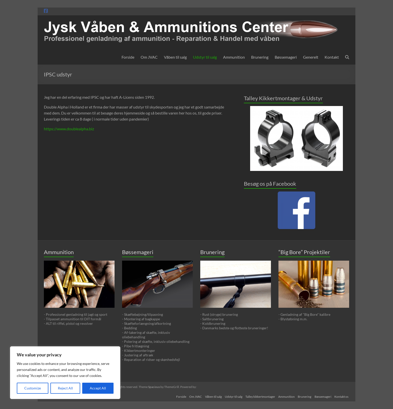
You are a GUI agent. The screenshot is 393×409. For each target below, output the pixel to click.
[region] (65, 372)
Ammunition (234, 57)
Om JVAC (149, 57)
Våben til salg (175, 57)
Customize (32, 388)
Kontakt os (342, 396)
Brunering (259, 57)
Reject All (65, 388)
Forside (128, 57)
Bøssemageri (286, 57)
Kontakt (332, 57)
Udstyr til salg (205, 57)
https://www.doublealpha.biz (69, 128)
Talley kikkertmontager (257, 396)
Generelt (310, 57)
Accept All (98, 388)
